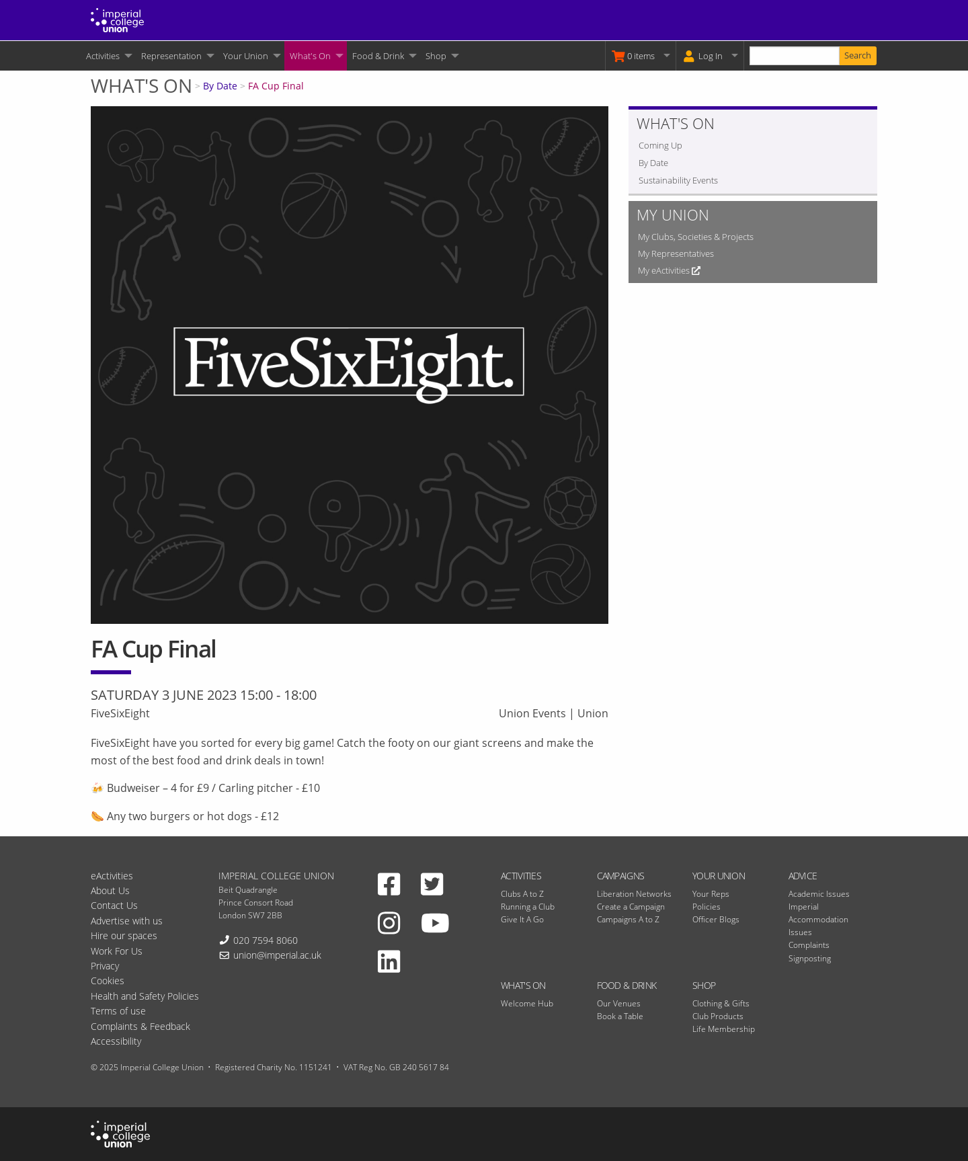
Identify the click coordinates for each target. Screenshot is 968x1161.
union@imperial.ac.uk (277, 955)
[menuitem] (108, 56)
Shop (436, 56)
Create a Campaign (631, 906)
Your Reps (710, 893)
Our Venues (619, 1003)
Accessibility (116, 1041)
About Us (110, 890)
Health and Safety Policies (145, 996)
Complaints (809, 945)
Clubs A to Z (522, 893)
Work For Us (117, 951)
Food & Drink (378, 56)
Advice (803, 875)
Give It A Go (522, 919)
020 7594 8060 (265, 940)
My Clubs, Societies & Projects (696, 237)
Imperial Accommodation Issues (818, 919)
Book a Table (620, 1016)
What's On (310, 56)
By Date (220, 85)
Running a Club (528, 906)
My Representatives (676, 253)
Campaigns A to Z (628, 919)
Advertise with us (127, 920)
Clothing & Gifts (721, 1003)
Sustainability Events (678, 180)
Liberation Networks (634, 893)
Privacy (105, 965)
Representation (171, 56)
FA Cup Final (276, 85)
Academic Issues (819, 893)
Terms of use (118, 1010)
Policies (706, 906)
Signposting (810, 958)
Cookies (107, 980)
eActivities (112, 875)
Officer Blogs (715, 919)
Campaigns (621, 875)
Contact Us (114, 905)
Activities (103, 56)
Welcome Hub (527, 1003)
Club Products (717, 1016)
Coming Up (660, 145)
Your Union (245, 56)
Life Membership (723, 1029)
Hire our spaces (124, 935)
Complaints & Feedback (140, 1026)
